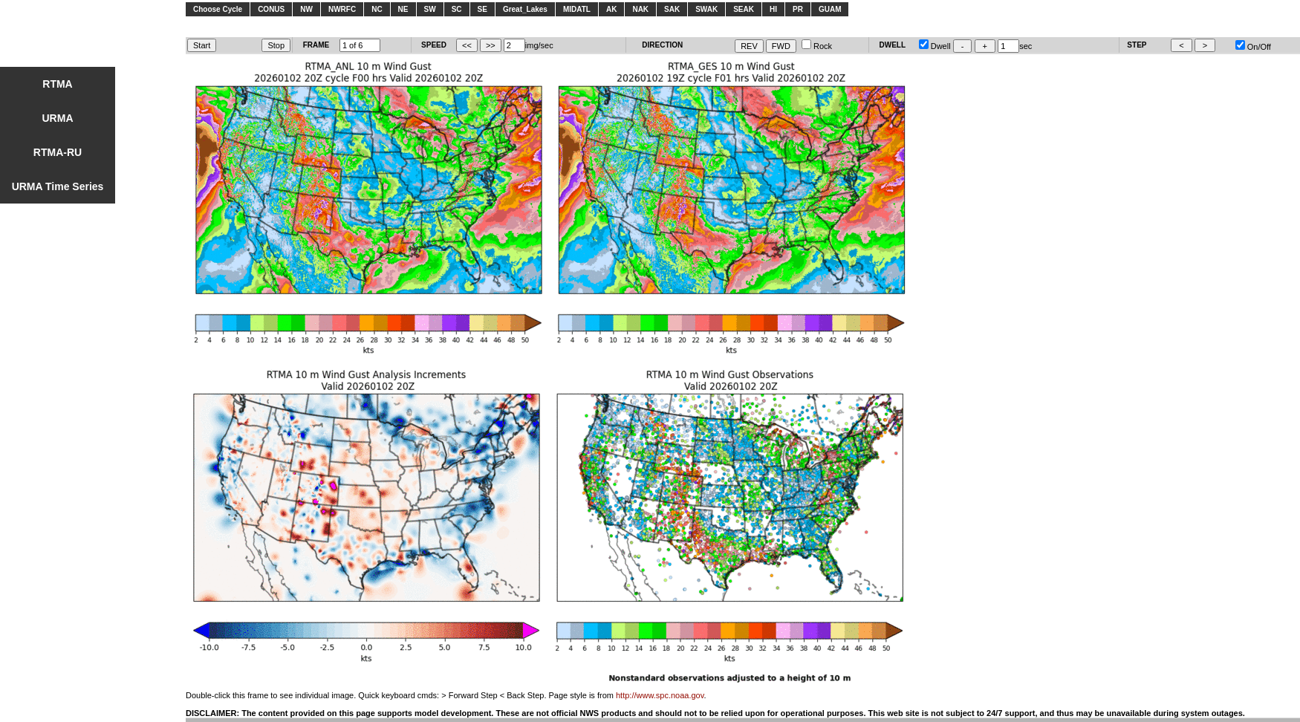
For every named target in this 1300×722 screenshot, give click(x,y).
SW (430, 9)
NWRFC (342, 9)
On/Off (1253, 46)
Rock (817, 46)
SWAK (706, 9)
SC (457, 9)
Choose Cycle (217, 9)
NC (376, 9)
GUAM (830, 9)
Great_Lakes (525, 9)
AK (611, 9)
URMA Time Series (58, 186)
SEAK (743, 9)
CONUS (271, 9)
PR (798, 9)
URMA (58, 118)
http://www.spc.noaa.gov (659, 695)
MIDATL (577, 9)
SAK (672, 9)
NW (306, 9)
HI (773, 9)
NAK (640, 9)
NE (403, 9)
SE (482, 9)
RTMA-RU (57, 152)
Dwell (935, 46)
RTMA (57, 84)
